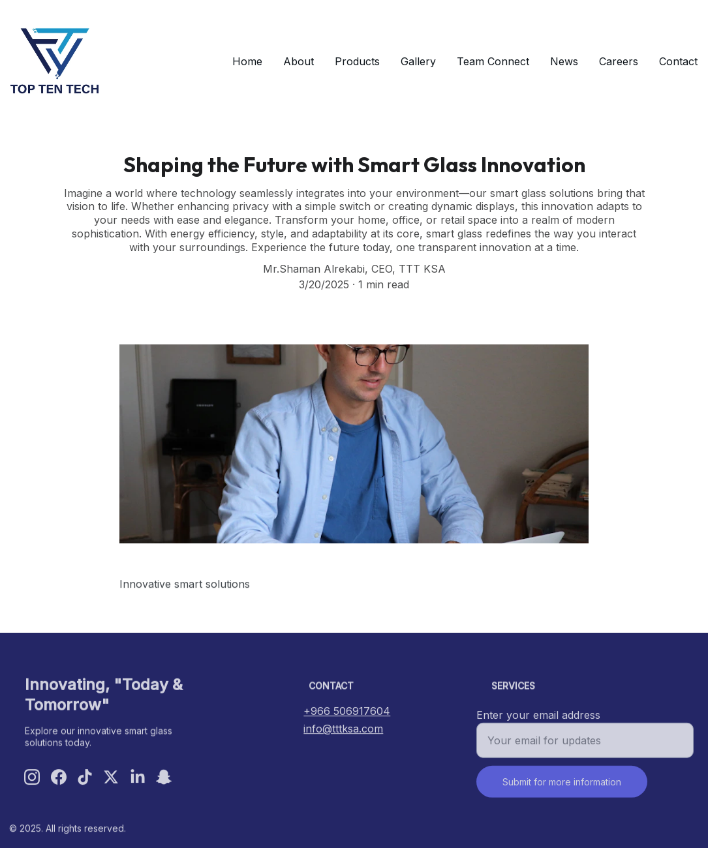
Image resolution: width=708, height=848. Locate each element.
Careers (618, 61)
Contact (678, 61)
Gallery (418, 61)
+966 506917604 (346, 712)
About (298, 61)
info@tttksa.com (343, 729)
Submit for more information (561, 787)
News (564, 61)
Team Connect (493, 61)
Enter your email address (538, 720)
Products (357, 61)
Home (247, 61)
